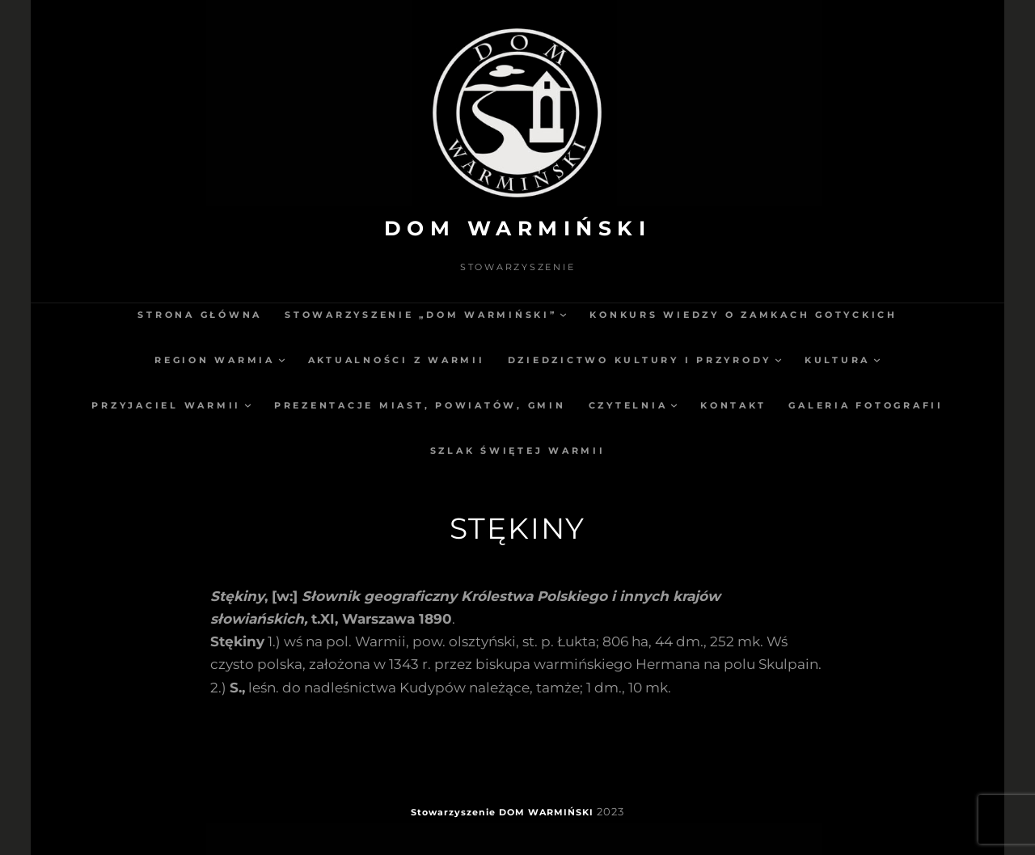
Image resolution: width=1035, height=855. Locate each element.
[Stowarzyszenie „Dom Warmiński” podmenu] (563, 314)
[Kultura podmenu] (877, 359)
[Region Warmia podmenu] (281, 359)
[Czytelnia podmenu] (674, 404)
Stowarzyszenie (453, 812)
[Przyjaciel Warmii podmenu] (247, 404)
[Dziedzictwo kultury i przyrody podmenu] (778, 359)
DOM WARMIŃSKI (518, 228)
